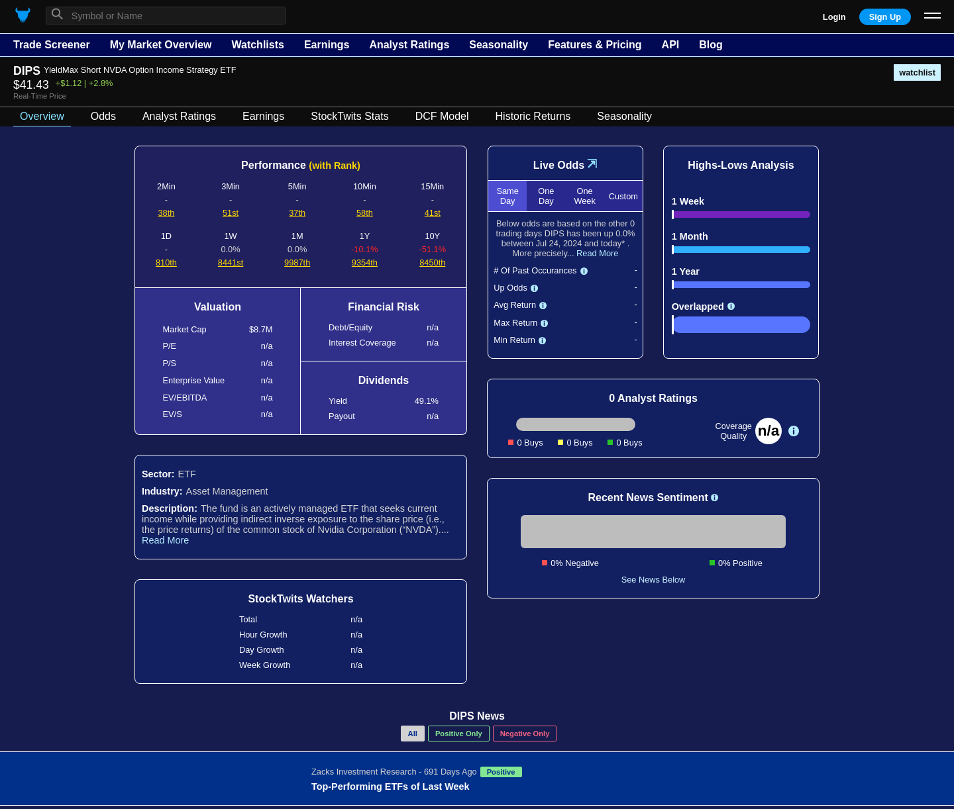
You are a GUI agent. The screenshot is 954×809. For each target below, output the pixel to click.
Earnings (326, 44)
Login (834, 17)
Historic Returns (533, 116)
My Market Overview (161, 44)
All (412, 734)
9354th (365, 262)
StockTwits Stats (349, 116)
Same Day (507, 196)
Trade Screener (51, 44)
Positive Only (458, 734)
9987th (297, 262)
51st (230, 213)
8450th (432, 262)
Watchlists (257, 44)
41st (433, 213)
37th (297, 213)
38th (166, 213)
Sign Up (885, 17)
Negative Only (525, 734)
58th (364, 213)
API (671, 44)
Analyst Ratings (409, 44)
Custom (623, 196)
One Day (546, 196)
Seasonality (498, 44)
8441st (230, 262)
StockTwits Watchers (300, 598)
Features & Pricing (594, 44)
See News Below (653, 580)
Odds (103, 116)
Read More (165, 540)
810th (166, 262)
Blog (711, 44)
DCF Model (442, 116)
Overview (42, 116)
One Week (584, 196)
